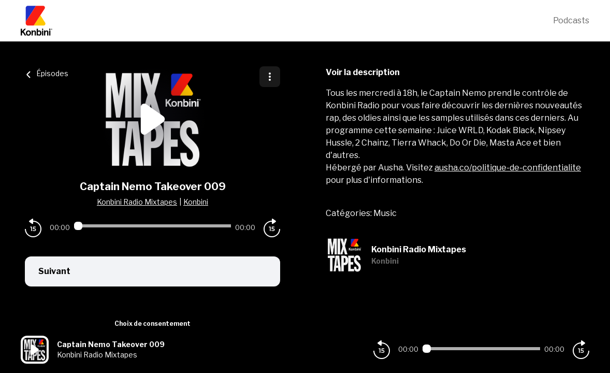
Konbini (195, 201)
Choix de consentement (152, 323)
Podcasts (571, 20)
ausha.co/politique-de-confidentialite (507, 168)
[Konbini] (287, 20)
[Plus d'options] (269, 76)
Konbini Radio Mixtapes (137, 201)
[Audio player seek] (152, 226)
